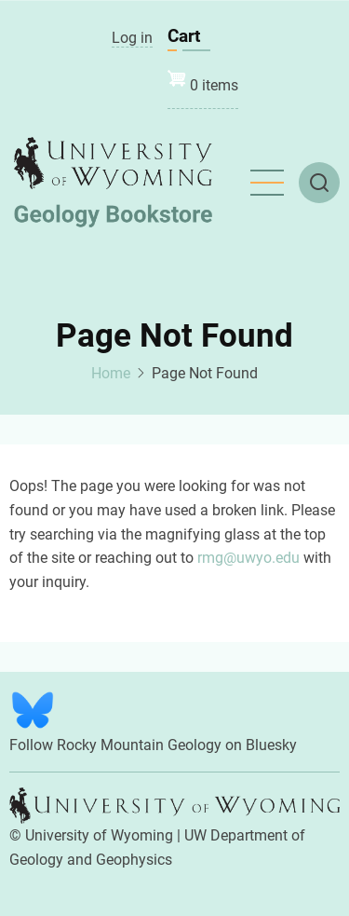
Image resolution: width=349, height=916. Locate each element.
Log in (132, 38)
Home (110, 373)
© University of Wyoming (91, 835)
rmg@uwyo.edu (248, 558)
